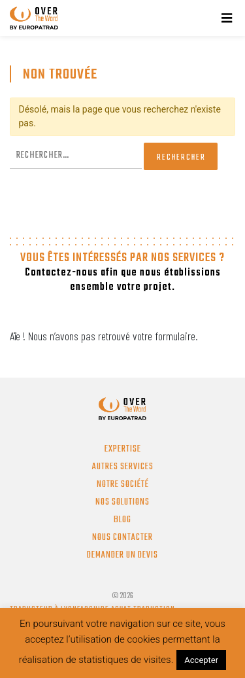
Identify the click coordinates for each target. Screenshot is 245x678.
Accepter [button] (201, 660)
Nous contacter (122, 537)
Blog (122, 519)
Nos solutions (122, 502)
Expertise (123, 449)
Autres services (123, 466)
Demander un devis (122, 555)
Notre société (123, 484)
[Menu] (226, 18)
